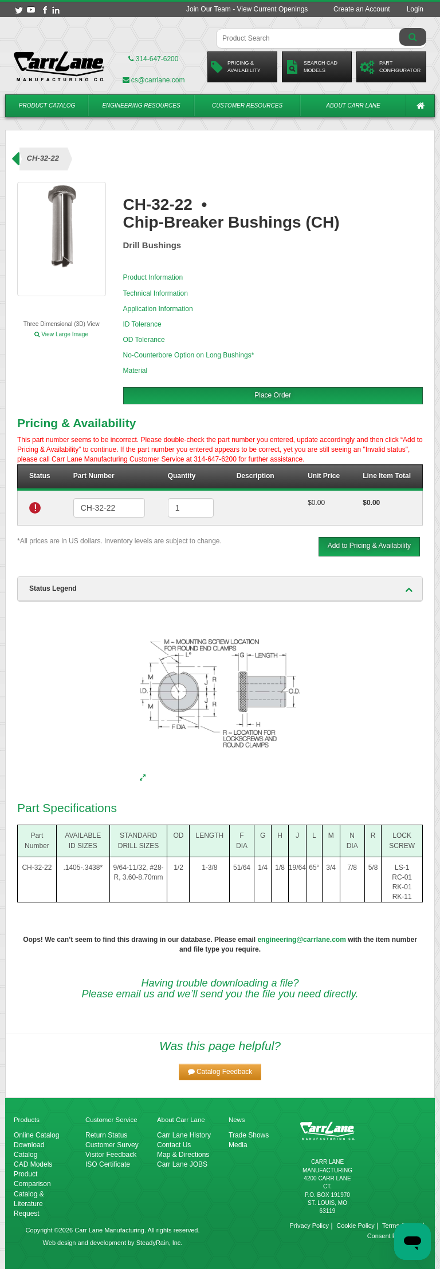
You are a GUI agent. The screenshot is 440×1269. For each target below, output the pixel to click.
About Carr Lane (353, 105)
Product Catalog (47, 105)
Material (135, 371)
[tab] (220, 589)
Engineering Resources (141, 105)
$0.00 (316, 503)
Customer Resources (247, 105)
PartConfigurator (390, 67)
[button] (220, 1072)
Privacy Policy (309, 1225)
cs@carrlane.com (154, 80)
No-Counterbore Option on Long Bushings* (188, 355)
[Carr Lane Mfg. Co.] (59, 66)
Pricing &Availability (236, 67)
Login (415, 9)
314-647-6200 (153, 59)
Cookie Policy (355, 1225)
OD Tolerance (144, 340)
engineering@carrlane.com (301, 940)
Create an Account (361, 9)
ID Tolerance (142, 324)
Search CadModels (311, 67)
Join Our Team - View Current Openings (247, 9)
